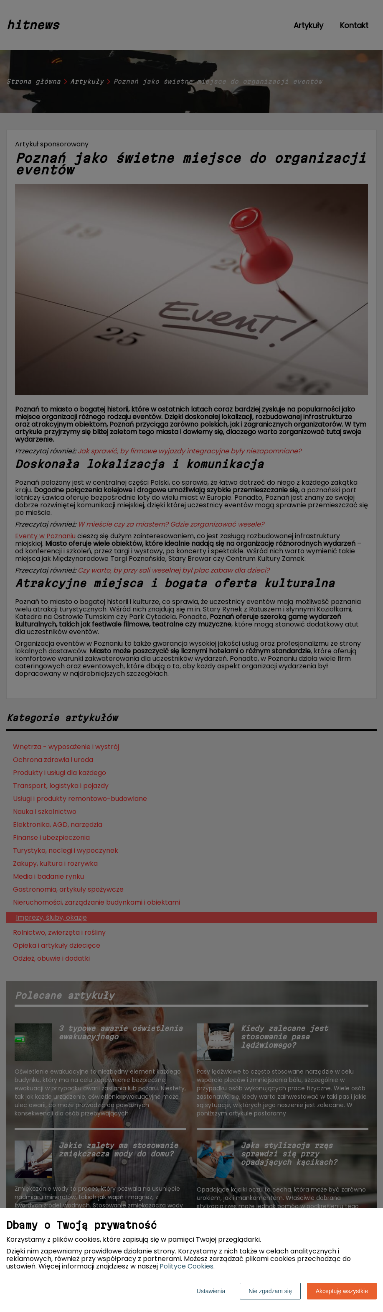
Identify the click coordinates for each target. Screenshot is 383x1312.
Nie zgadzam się (270, 1291)
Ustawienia (211, 1291)
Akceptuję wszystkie (342, 1291)
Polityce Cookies (186, 1266)
